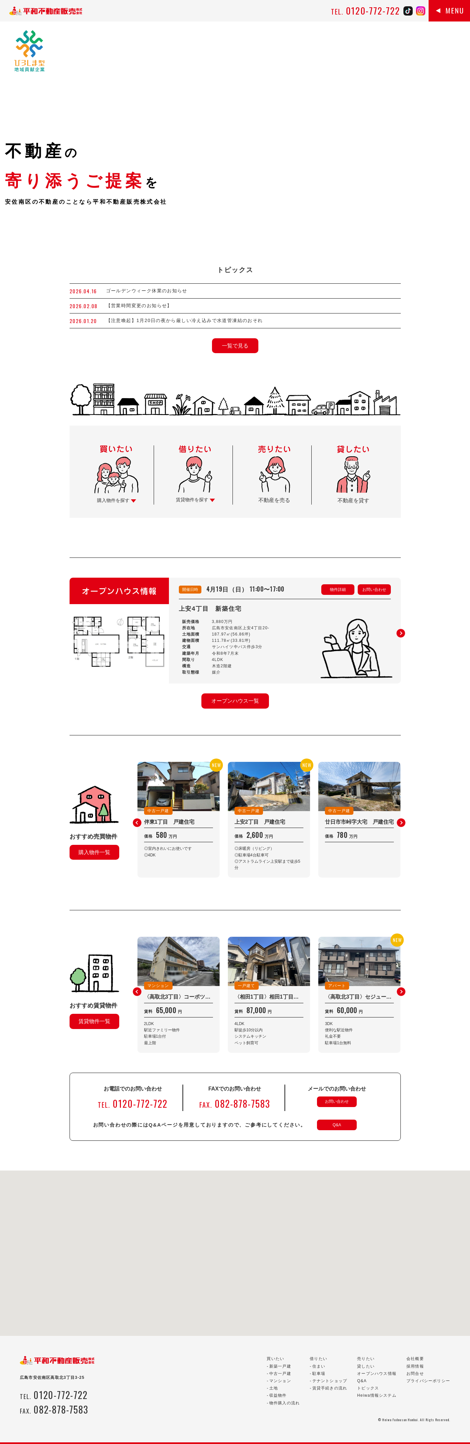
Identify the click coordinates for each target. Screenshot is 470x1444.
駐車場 (319, 1373)
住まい (319, 1366)
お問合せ (415, 1373)
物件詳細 (338, 589)
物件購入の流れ (284, 1403)
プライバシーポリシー (428, 1381)
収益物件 (278, 1395)
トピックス (368, 1388)
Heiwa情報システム (376, 1395)
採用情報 (415, 1366)
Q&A (337, 1125)
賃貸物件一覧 (94, 1021)
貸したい (366, 1366)
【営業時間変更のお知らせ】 (139, 305)
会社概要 (415, 1358)
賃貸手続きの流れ (329, 1388)
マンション (280, 1381)
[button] (400, 633)
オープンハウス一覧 (235, 701)
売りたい (366, 1358)
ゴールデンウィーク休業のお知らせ (146, 290)
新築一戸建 (280, 1366)
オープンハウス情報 (376, 1373)
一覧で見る (235, 346)
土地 (273, 1388)
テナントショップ (329, 1381)
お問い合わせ (374, 589)
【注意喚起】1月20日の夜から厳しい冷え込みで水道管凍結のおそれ (184, 320)
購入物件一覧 (94, 852)
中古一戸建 (280, 1373)
